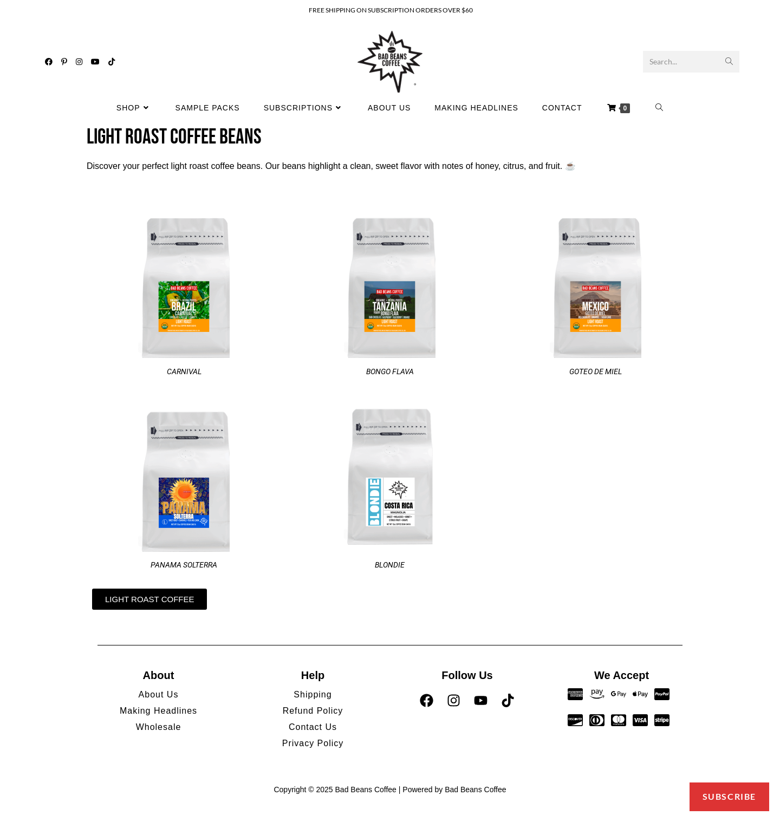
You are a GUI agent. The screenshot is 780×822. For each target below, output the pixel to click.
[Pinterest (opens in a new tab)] (64, 62)
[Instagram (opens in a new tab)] (79, 62)
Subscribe (729, 796)
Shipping (313, 694)
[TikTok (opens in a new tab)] (111, 62)
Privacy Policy (313, 743)
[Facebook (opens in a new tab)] (49, 62)
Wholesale (158, 727)
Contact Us (313, 727)
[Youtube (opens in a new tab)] (95, 62)
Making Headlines (158, 710)
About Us (159, 694)
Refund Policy (313, 710)
